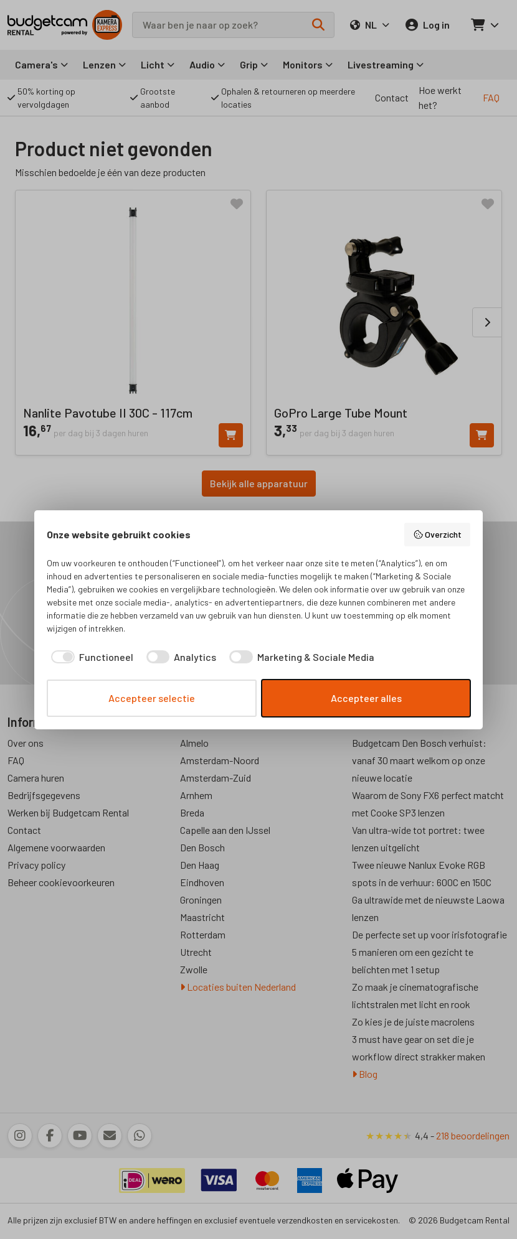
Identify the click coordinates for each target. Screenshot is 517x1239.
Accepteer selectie (151, 698)
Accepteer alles (366, 698)
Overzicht (437, 534)
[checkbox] (90, 657)
